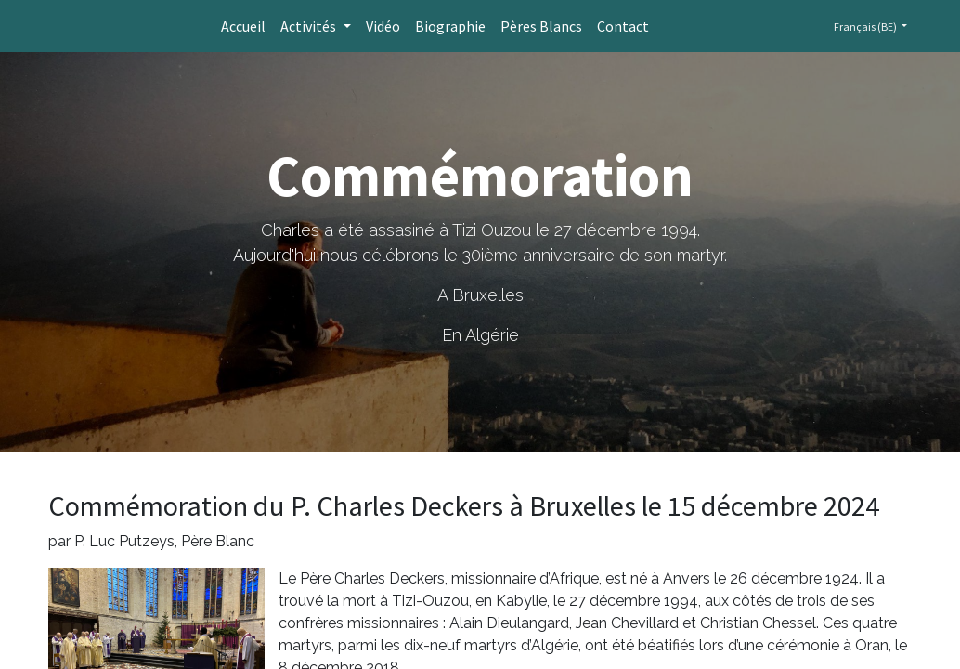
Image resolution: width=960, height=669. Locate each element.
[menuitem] (243, 26)
